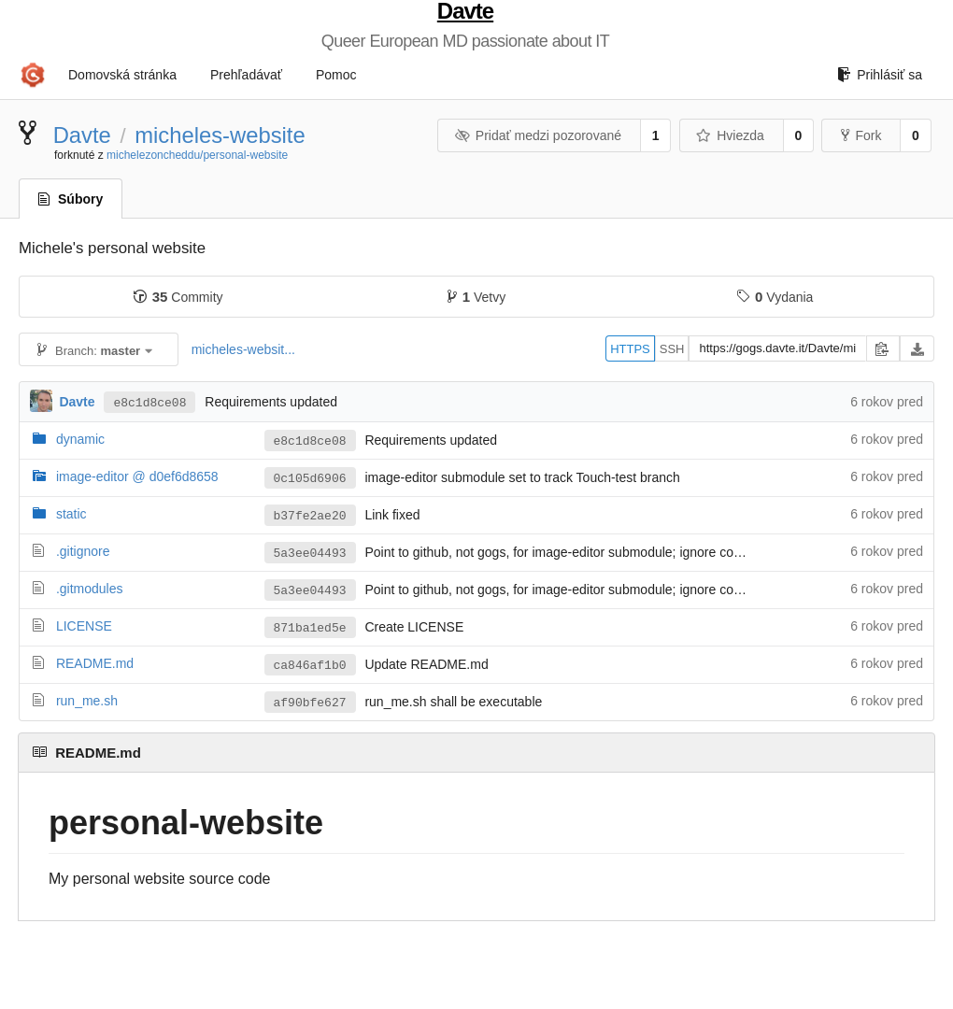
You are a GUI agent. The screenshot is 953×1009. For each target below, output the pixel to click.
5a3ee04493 (310, 554)
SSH (672, 349)
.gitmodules (89, 588)
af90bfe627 (310, 703)
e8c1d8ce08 (149, 403)
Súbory (70, 199)
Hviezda (730, 135)
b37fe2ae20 (310, 516)
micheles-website (220, 135)
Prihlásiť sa (879, 74)
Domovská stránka (122, 74)
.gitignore (83, 551)
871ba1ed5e (310, 628)
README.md (95, 663)
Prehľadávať (246, 74)
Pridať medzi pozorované (537, 135)
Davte (465, 11)
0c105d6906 (310, 479)
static (71, 513)
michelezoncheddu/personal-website (197, 155)
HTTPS (630, 349)
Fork (861, 135)
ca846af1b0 (310, 666)
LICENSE (84, 625)
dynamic (80, 439)
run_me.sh (87, 700)
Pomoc (336, 74)
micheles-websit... (243, 349)
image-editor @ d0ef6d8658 (137, 476)
